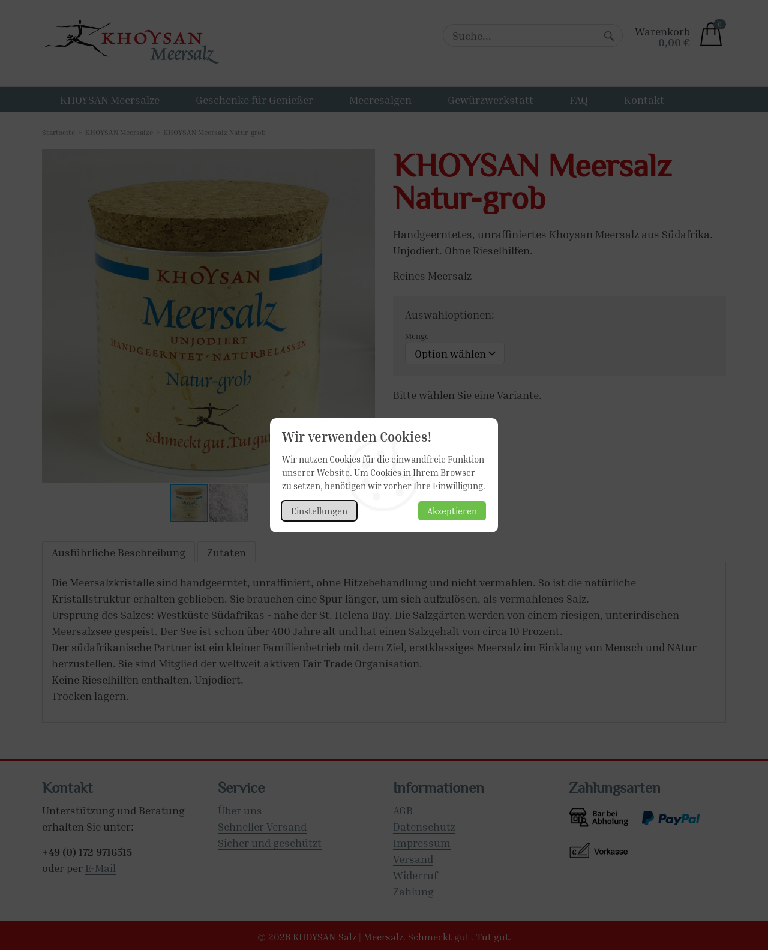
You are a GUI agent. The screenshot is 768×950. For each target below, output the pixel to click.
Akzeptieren (452, 510)
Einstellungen (319, 510)
